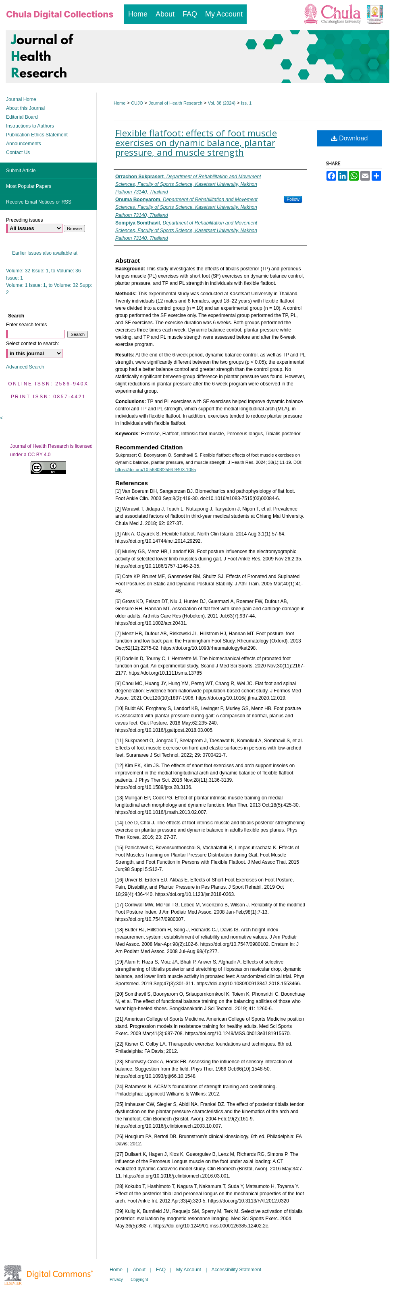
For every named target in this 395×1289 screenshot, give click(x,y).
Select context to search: (32, 343)
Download (349, 138)
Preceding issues (24, 220)
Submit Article (20, 170)
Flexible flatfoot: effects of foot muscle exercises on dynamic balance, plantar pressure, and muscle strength (196, 142)
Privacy (116, 1279)
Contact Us (18, 152)
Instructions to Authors (30, 126)
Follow (293, 199)
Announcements (23, 143)
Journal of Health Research (175, 103)
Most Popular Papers (28, 186)
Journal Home (21, 99)
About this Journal (25, 108)
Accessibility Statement (236, 1270)
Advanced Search (25, 367)
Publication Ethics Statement (37, 135)
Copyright (139, 1279)
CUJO (137, 103)
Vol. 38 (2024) (222, 103)
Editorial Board (22, 117)
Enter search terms (26, 324)
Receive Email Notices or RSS (38, 202)
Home (119, 103)
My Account (188, 1270)
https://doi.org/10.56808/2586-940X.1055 (155, 469)
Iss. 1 (246, 103)
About (139, 1270)
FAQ (161, 1270)
